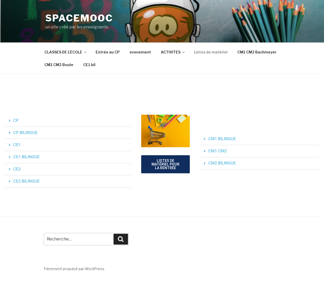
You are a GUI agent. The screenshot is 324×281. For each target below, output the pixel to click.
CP (16, 120)
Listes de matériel (211, 52)
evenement (140, 52)
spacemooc (79, 18)
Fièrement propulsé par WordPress (74, 269)
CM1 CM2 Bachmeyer (256, 52)
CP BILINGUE (25, 132)
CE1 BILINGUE (26, 156)
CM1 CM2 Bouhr (58, 65)
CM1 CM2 (217, 151)
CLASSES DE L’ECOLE (65, 52)
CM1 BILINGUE (222, 138)
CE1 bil (89, 65)
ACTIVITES (173, 52)
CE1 (17, 144)
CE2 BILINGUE (26, 181)
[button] (68, 121)
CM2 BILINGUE (222, 163)
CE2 (17, 169)
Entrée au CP (108, 52)
